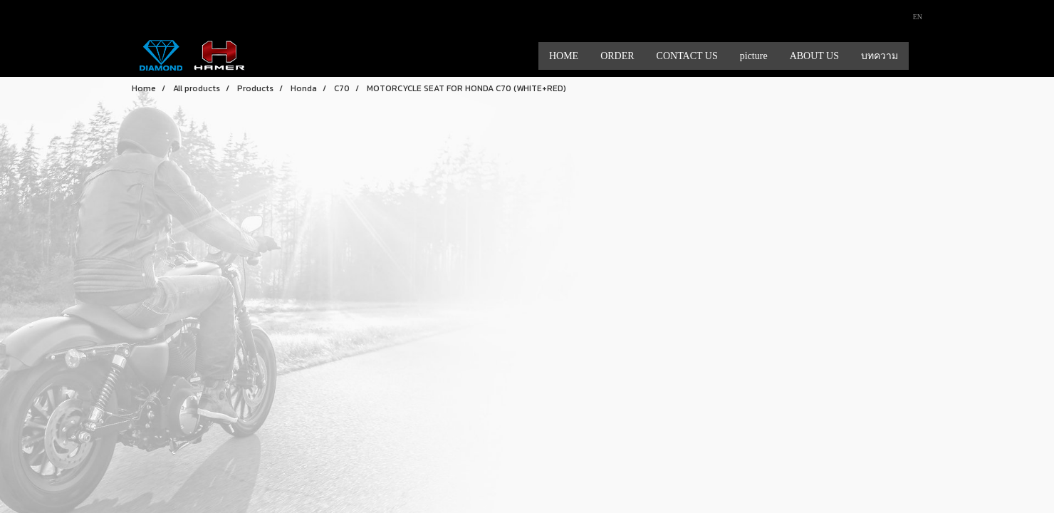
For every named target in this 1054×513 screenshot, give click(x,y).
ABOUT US (814, 56)
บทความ (879, 56)
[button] (921, 55)
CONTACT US (687, 56)
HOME (563, 56)
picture (754, 56)
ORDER (617, 56)
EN (912, 17)
